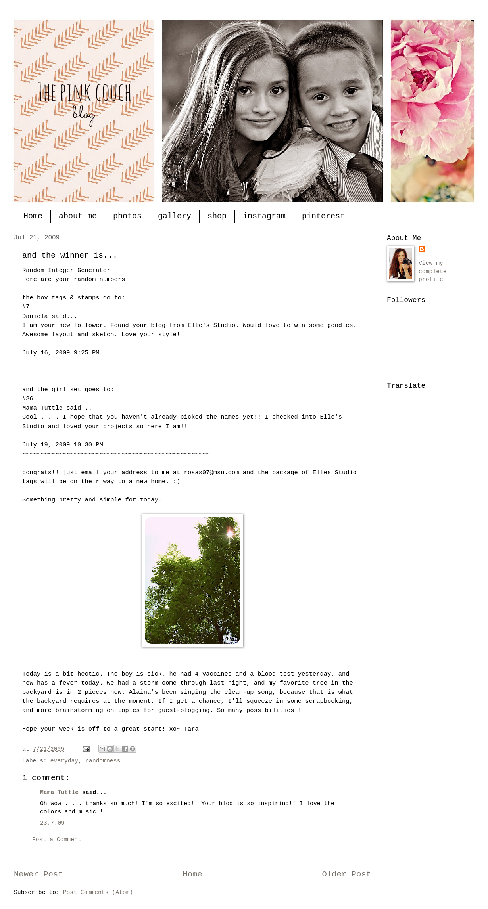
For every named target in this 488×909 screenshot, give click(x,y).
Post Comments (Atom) (98, 892)
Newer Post (38, 874)
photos (127, 216)
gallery (174, 216)
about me (78, 216)
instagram (264, 216)
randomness (102, 761)
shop (217, 216)
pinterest (323, 216)
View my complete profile (433, 271)
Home (32, 216)
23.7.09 (52, 823)
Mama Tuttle (59, 792)
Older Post (346, 874)
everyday (64, 761)
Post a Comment (56, 839)
